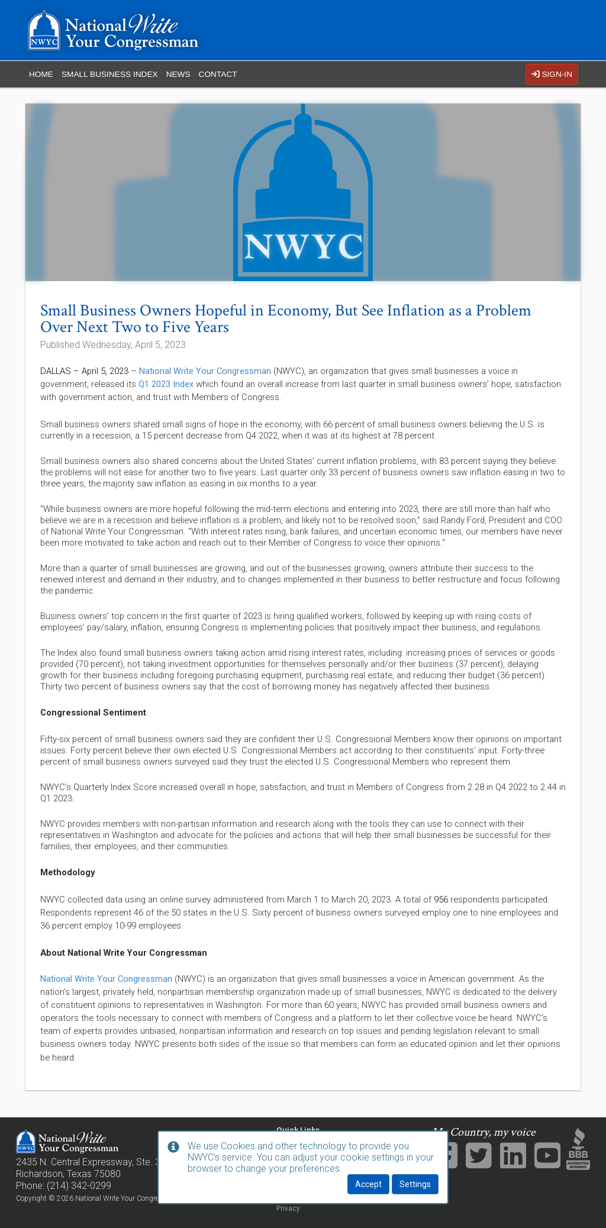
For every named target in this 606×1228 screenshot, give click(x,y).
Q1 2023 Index (166, 384)
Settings (415, 1184)
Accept (368, 1184)
